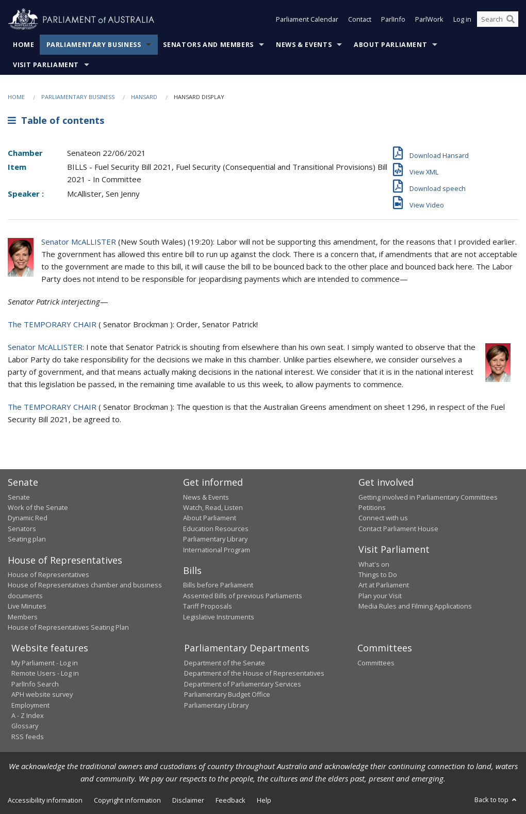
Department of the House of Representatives (254, 673)
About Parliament (390, 44)
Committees (376, 662)
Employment (30, 705)
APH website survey (42, 694)
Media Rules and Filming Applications (415, 606)
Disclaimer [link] (188, 800)
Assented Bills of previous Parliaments (242, 595)
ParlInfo (393, 19)
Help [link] (264, 800)
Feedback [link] (230, 800)
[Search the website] (497, 19)
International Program (216, 549)
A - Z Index (27, 715)
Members (23, 616)
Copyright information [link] (127, 800)
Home (24, 44)
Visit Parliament (46, 64)
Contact (359, 19)
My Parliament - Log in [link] (44, 662)
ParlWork (429, 19)
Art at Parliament (383, 584)
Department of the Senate (224, 662)
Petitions (372, 507)
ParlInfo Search (35, 684)
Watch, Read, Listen (213, 507)
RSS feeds (27, 736)
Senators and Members (208, 44)
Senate (19, 497)
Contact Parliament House (398, 528)
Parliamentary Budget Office (227, 694)
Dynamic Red (27, 517)
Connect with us (383, 517)
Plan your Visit (380, 595)
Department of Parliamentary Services (242, 684)
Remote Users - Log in (45, 673)
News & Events (304, 44)
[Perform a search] (510, 19)
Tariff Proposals (207, 606)
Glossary (24, 725)
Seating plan (27, 539)
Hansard (144, 97)
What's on (373, 564)
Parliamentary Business (93, 44)
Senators (22, 528)
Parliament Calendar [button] (307, 19)
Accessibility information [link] (45, 800)
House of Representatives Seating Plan (68, 627)
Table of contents (56, 120)
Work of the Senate (38, 507)
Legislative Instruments (218, 616)
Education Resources (216, 528)
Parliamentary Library (215, 539)
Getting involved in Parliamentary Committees (428, 497)
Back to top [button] (496, 799)
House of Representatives (48, 574)
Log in (462, 19)
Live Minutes (27, 606)
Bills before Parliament (218, 584)
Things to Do (377, 574)
